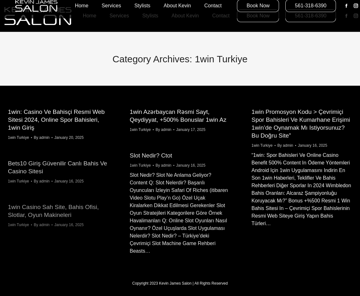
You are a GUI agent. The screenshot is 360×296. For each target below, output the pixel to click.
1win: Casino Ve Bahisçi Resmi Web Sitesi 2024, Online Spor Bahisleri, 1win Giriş (56, 119)
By (42, 137)
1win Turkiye (18, 137)
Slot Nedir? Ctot (151, 155)
